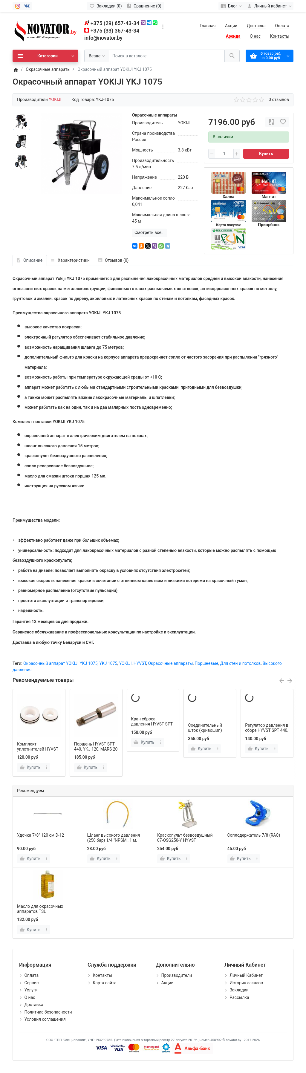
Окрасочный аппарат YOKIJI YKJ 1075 (60, 663)
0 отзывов (279, 99)
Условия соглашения (44, 1019)
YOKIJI (125, 663)
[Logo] (45, 30)
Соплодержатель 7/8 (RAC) (253, 835)
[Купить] (30, 858)
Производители (176, 975)
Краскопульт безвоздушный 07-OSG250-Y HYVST (185, 838)
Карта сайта (104, 982)
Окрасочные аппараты (170, 663)
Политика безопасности (48, 1012)
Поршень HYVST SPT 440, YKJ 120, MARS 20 (96, 746)
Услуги (30, 990)
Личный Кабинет (246, 975)
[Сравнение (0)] (144, 6)
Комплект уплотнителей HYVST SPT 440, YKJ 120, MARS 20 (37, 751)
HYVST (140, 663)
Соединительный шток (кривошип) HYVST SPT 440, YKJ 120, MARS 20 (207, 733)
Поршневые (206, 663)
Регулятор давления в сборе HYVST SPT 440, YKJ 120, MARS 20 (266, 730)
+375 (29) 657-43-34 (115, 23)
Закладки (239, 990)
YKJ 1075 (108, 663)
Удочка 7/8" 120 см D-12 (40, 835)
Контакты (279, 36)
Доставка (256, 25)
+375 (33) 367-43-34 (115, 31)
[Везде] (96, 56)
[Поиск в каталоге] (167, 56)
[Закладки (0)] (105, 6)
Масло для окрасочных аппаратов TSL (40, 909)
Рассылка (239, 997)
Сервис (31, 982)
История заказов (246, 982)
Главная (207, 25)
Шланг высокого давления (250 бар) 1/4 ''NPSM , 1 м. (113, 838)
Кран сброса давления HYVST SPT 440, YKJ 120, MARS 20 (153, 724)
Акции (231, 25)
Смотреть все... (149, 232)
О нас (255, 36)
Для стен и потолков (240, 663)
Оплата (282, 25)
